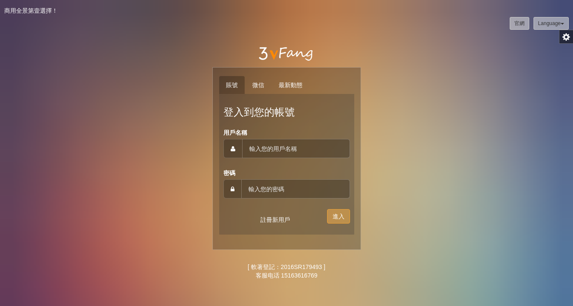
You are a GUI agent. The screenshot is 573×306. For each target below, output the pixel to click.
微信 (258, 85)
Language (551, 23)
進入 (338, 216)
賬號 (232, 85)
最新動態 (290, 85)
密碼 (229, 173)
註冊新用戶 (275, 219)
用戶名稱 (235, 132)
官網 (519, 23)
